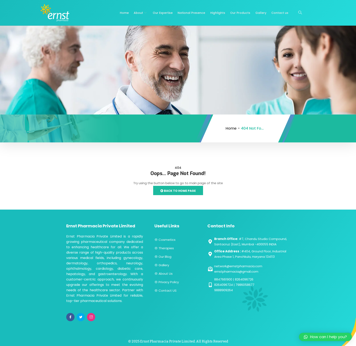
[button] (325, 337)
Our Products (240, 13)
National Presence (192, 13)
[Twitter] (81, 317)
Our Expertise (163, 13)
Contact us (279, 13)
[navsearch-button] (300, 13)
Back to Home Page (178, 191)
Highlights (217, 13)
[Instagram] (91, 317)
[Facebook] (70, 317)
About (141, 13)
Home (124, 13)
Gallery (260, 13)
